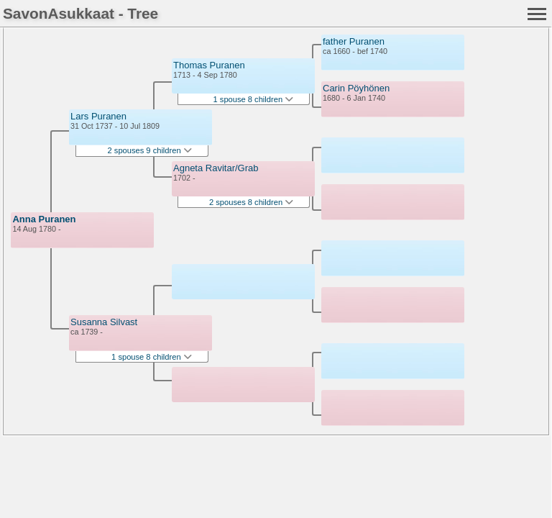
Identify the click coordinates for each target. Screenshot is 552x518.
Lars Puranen (98, 116)
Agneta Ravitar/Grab (216, 168)
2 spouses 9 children (150, 150)
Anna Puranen (43, 219)
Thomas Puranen (209, 65)
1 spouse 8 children (151, 357)
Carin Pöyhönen (356, 88)
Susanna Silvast (103, 322)
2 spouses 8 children (251, 202)
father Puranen (354, 41)
